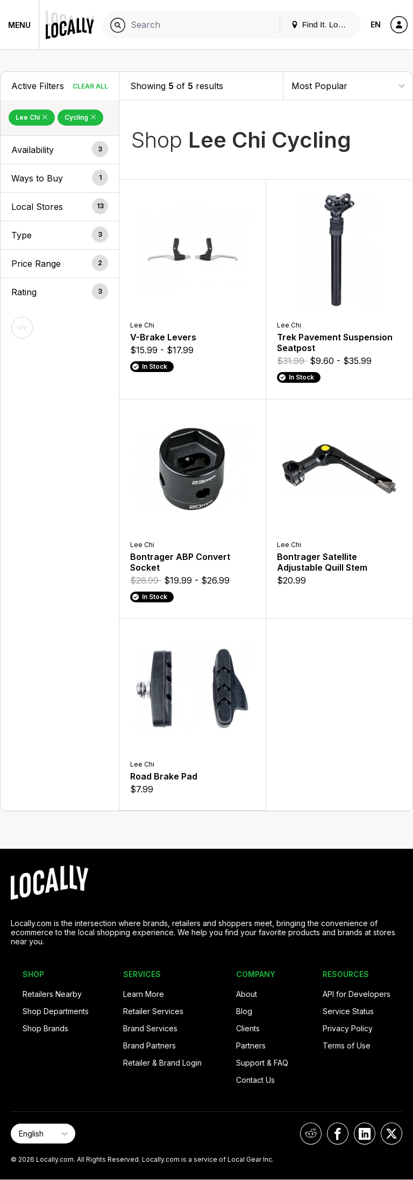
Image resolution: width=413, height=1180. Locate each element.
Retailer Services (153, 1011)
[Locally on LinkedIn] (364, 1134)
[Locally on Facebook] (337, 1134)
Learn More (143, 994)
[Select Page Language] (43, 1133)
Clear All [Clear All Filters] (90, 86)
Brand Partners (149, 1045)
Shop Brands (45, 1028)
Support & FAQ (262, 1062)
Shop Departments (56, 1011)
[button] (60, 150)
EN (376, 24)
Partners (251, 1045)
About (246, 994)
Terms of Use (347, 1045)
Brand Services (150, 1028)
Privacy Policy (348, 1028)
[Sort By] (347, 85)
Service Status (348, 1011)
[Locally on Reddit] (311, 1134)
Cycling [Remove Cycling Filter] (80, 117)
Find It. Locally (322, 24)
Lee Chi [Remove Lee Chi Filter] (32, 117)
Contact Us (255, 1079)
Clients (248, 1028)
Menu (19, 25)
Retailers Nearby (52, 994)
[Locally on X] (391, 1134)
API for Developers (356, 994)
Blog (244, 1011)
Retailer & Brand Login (162, 1062)
